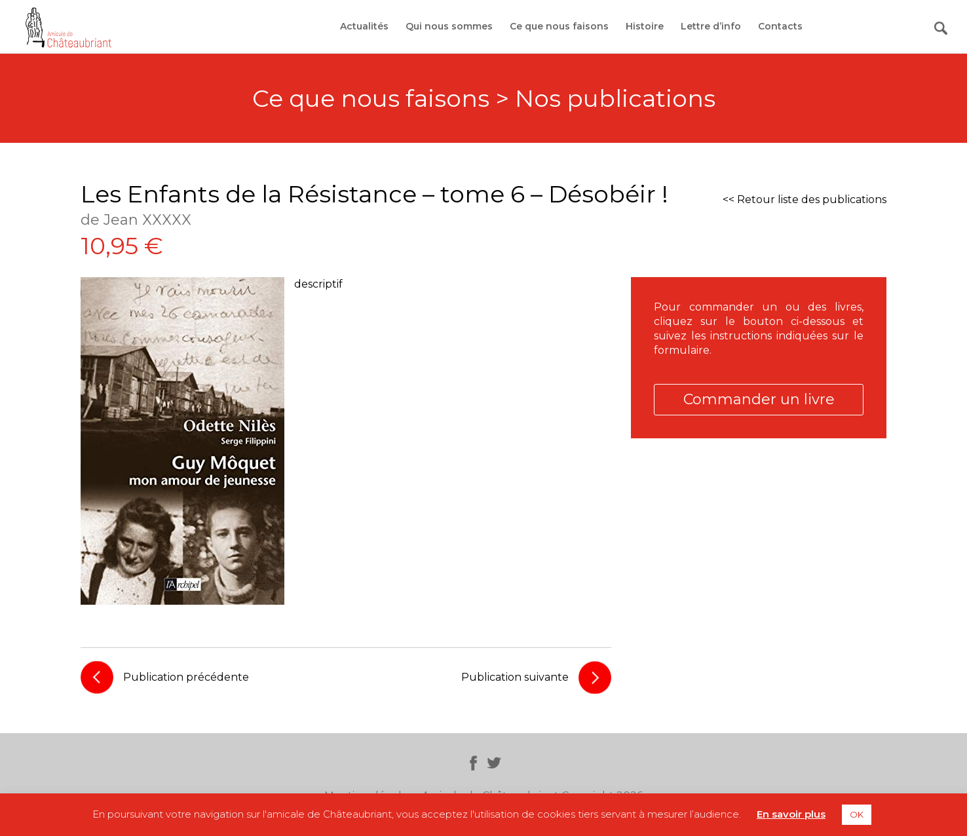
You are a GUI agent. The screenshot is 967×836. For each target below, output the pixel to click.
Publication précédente (186, 677)
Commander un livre (759, 399)
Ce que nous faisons (559, 26)
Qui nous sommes (449, 26)
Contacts (780, 26)
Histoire (645, 26)
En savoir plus (791, 814)
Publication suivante (515, 677)
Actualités (364, 26)
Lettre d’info (711, 26)
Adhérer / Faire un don (873, 26)
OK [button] (856, 814)
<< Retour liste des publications (804, 199)
